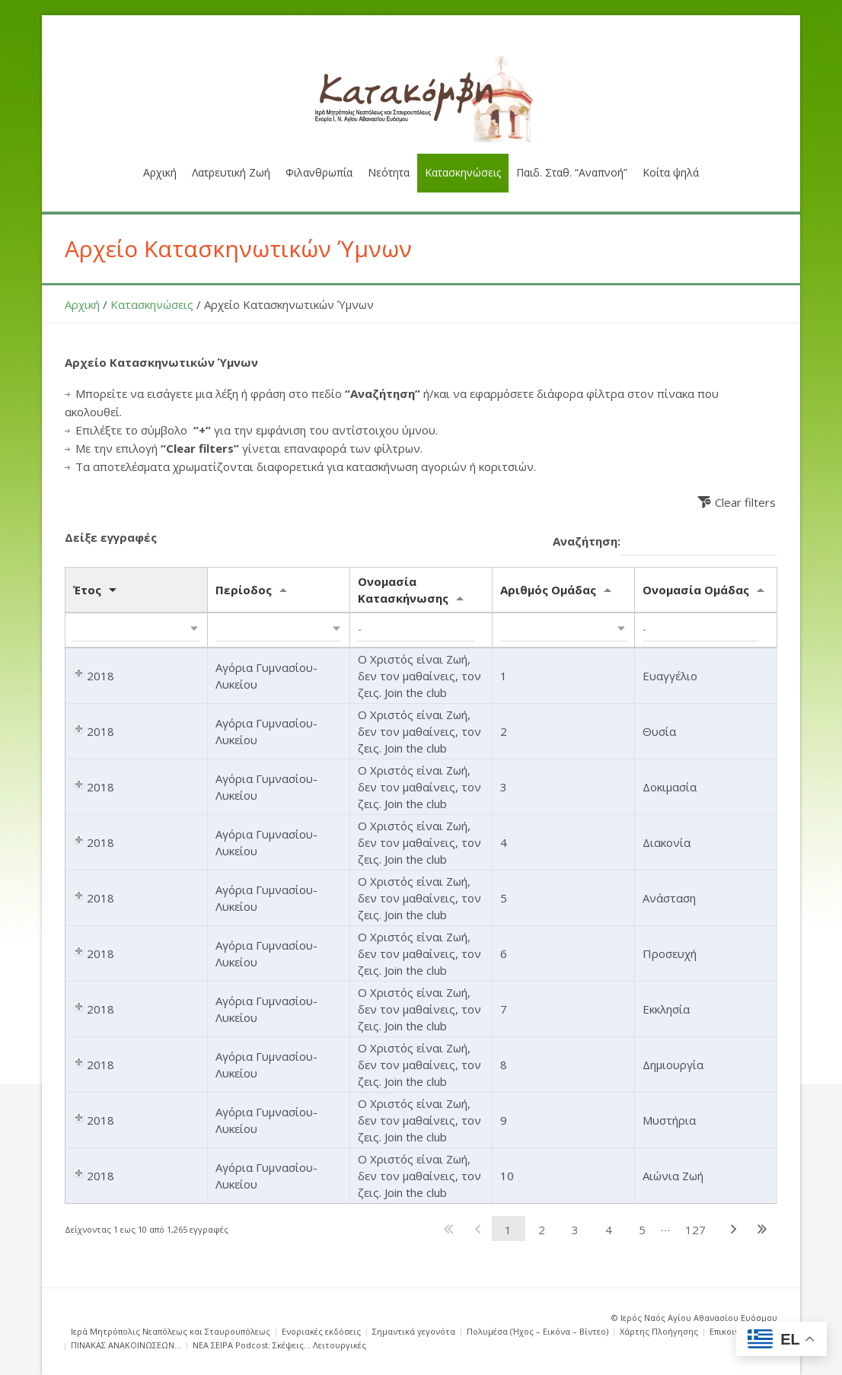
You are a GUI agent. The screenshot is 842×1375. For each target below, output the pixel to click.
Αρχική (82, 304)
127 (695, 1229)
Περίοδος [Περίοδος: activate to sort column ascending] (243, 589)
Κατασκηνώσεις (151, 304)
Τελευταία (762, 1228)
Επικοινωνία (734, 1331)
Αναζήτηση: (665, 542)
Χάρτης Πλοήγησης (659, 1331)
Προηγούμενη (478, 1228)
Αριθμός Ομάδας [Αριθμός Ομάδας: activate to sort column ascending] (548, 589)
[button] (136, 630)
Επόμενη (733, 1228)
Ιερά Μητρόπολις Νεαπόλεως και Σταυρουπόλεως (170, 1331)
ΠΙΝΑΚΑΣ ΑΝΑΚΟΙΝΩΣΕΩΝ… (126, 1345)
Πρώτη (449, 1228)
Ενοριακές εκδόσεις (321, 1331)
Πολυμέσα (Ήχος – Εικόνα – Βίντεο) (537, 1331)
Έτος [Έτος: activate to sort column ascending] (87, 589)
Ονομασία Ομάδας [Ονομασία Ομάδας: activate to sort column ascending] (696, 589)
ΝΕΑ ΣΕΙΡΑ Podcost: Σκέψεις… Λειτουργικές (279, 1345)
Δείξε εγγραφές (111, 537)
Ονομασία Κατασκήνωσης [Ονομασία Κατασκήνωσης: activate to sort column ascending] (403, 590)
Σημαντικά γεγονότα (413, 1331)
